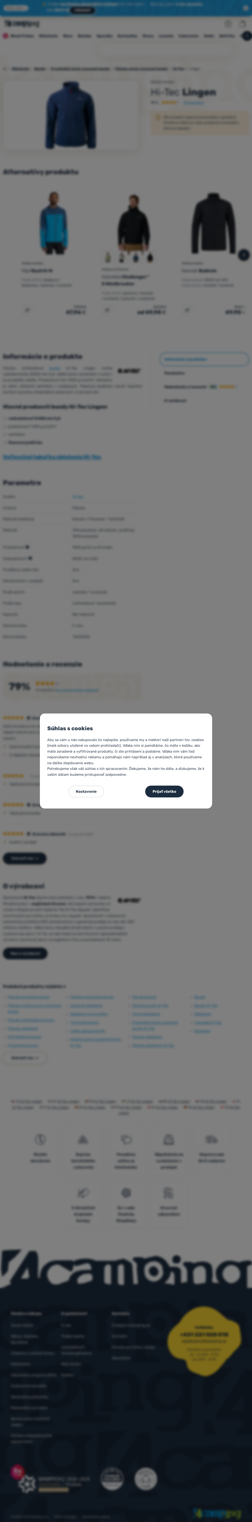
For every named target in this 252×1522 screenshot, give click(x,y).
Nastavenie (86, 791)
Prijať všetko (164, 791)
